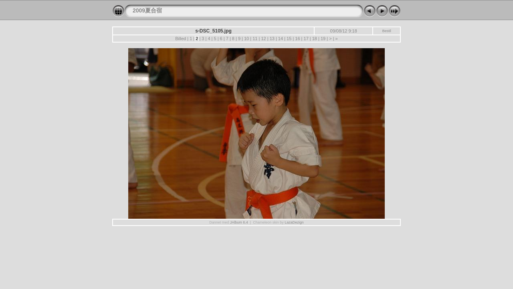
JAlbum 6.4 (239, 222)
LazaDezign (294, 222)
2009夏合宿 (147, 10)
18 (314, 38)
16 (297, 38)
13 (272, 38)
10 (246, 38)
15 (289, 38)
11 (255, 38)
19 (323, 38)
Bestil (386, 31)
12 (263, 38)
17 (305, 38)
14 (280, 38)
